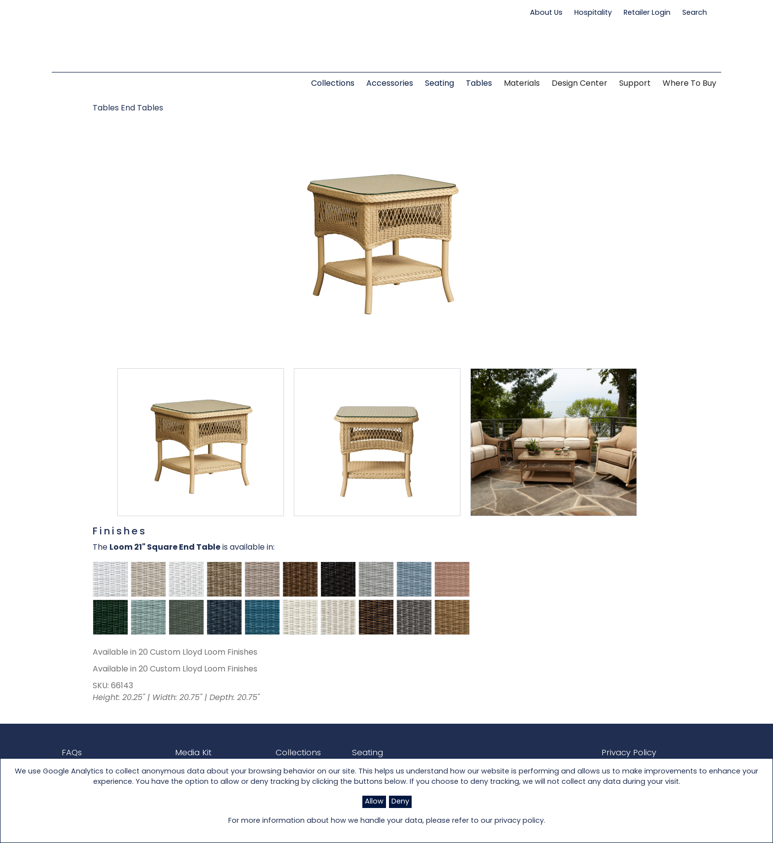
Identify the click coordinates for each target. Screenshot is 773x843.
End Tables (142, 108)
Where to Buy (689, 84)
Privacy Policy (622, 753)
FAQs (71, 753)
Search (699, 13)
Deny (400, 802)
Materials (522, 84)
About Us (546, 13)
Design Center (579, 84)
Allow (374, 802)
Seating (348, 753)
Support (635, 84)
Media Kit (184, 753)
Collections (283, 753)
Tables (107, 108)
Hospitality (593, 13)
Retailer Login (647, 13)
